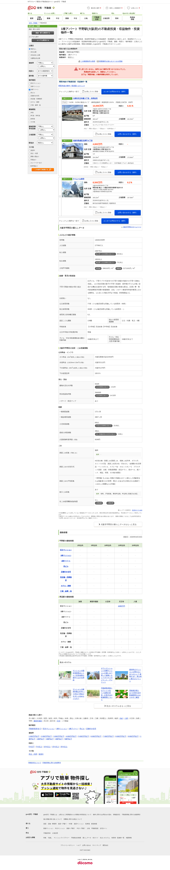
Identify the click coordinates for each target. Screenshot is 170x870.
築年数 (31, 76)
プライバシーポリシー (68, 845)
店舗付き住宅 (35, 96)
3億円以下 (50, 739)
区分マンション (36, 83)
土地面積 (32, 135)
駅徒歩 (31, 143)
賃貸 (44, 824)
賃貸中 (33, 150)
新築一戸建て (71, 828)
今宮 (58, 721)
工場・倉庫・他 (36, 105)
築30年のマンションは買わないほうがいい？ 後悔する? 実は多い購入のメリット (135, 675)
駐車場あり (34, 166)
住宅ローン (103, 828)
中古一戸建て (81, 828)
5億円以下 (68, 739)
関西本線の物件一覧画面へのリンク (71, 86)
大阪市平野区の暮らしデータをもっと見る (119, 524)
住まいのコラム (105, 838)
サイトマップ (96, 845)
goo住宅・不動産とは (50, 814)
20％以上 (64, 747)
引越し (50, 838)
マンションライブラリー (61, 838)
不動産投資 (94, 828)
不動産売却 (47, 833)
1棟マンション (35, 86)
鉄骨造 (33, 119)
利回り (31, 71)
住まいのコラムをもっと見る (118, 706)
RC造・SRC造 (35, 115)
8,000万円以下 (120, 736)
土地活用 (55, 833)
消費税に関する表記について (73, 819)
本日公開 (33, 52)
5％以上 (39, 747)
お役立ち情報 (30, 837)
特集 (44, 838)
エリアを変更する (43, 40)
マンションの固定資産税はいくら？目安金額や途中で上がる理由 (78, 675)
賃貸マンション (79, 824)
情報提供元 (116, 814)
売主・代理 (34, 153)
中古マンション (60, 828)
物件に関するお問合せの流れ (102, 814)
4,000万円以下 (71, 736)
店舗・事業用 (52, 824)
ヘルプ (78, 845)
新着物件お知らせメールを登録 (110, 61)
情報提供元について (34, 762)
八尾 (126, 718)
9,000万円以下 (133, 736)
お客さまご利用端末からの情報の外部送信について (75, 814)
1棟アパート (35, 89)
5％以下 (32, 747)
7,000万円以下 (108, 736)
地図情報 (129, 838)
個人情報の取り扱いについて (52, 819)
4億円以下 (59, 739)
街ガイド (95, 838)
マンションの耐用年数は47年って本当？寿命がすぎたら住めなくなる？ (79, 693)
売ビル (33, 93)
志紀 (121, 718)
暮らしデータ (87, 838)
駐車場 (87, 824)
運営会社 (105, 845)
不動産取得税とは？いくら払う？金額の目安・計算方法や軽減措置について (107, 694)
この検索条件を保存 (87, 61)
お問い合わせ (86, 845)
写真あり (33, 160)
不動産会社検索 (76, 838)
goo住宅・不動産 (32, 814)
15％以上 (55, 747)
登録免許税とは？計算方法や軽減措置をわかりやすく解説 (135, 693)
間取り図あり (35, 156)
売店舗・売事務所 (36, 99)
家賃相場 (94, 824)
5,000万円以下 (83, 736)
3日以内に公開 (35, 55)
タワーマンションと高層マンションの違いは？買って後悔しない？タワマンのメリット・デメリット (107, 675)
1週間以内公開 (35, 58)
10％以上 (47, 747)
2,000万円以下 (46, 736)
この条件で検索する (41, 169)
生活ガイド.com (137, 510)
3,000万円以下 (58, 736)
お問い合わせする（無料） (128, 134)
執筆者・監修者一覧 (118, 838)
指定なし (33, 49)
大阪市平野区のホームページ (132, 227)
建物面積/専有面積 (32, 127)
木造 (32, 112)
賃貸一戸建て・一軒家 (65, 824)
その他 (33, 122)
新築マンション (48, 828)
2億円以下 (41, 739)
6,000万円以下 (96, 736)
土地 (88, 828)
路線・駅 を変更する (43, 33)
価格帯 (31, 63)
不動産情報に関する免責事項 (51, 762)
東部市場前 (38, 721)
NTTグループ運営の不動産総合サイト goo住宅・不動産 (47, 1)
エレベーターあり (36, 163)
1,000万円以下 (34, 736)
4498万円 (121, 606)
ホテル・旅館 (35, 102)
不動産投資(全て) (35, 729)
